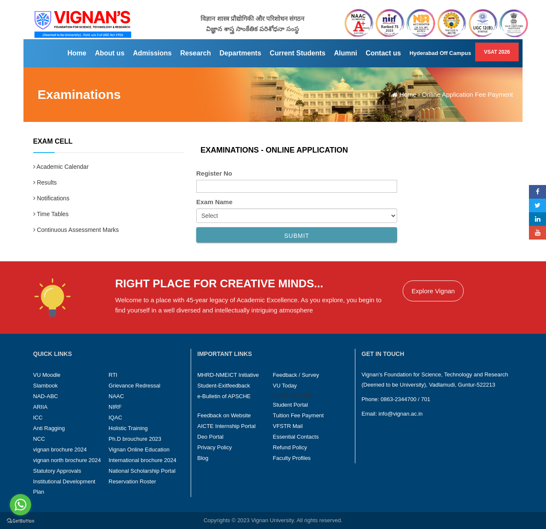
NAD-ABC (45, 396)
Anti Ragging (49, 428)
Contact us (383, 53)
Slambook (45, 385)
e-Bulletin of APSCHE (224, 396)
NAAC (116, 396)
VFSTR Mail (288, 426)
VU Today (285, 385)
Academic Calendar (61, 166)
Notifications (51, 198)
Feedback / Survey (296, 375)
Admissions (152, 53)
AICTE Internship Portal (226, 426)
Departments (240, 53)
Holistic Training (128, 428)
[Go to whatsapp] (20, 504)
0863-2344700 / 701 (405, 399)
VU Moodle (47, 375)
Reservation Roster (132, 481)
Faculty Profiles (292, 458)
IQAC (115, 417)
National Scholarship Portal (142, 471)
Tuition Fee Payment (298, 415)
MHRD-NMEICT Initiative (228, 375)
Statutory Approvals (57, 471)
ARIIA (40, 407)
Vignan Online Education (139, 449)
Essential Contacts (296, 437)
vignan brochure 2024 (60, 449)
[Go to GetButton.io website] (20, 520)
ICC (38, 417)
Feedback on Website (224, 415)
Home (76, 53)
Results (45, 182)
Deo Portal (210, 437)
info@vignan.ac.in (400, 413)
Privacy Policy (214, 447)
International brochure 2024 (143, 460)
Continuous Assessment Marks (76, 229)
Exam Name (214, 201)
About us (109, 53)
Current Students (297, 53)
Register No (214, 173)
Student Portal (290, 405)
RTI (113, 375)
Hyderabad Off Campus (440, 53)
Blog (203, 458)
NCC (39, 439)
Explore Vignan (433, 291)
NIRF (115, 407)
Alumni (345, 53)
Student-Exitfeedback (223, 385)
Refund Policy (290, 447)
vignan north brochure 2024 (67, 460)
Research (195, 53)
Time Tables (51, 214)
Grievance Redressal (134, 385)
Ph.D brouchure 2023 (135, 439)
